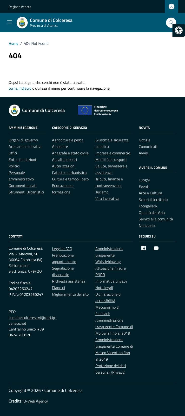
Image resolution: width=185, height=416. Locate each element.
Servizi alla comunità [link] (156, 219)
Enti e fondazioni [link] (22, 159)
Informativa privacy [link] (111, 281)
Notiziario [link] (147, 225)
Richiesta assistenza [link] (68, 281)
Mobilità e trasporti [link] (111, 159)
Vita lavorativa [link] (107, 198)
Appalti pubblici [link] (64, 159)
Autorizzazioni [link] (63, 166)
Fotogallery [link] (148, 206)
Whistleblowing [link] (108, 261)
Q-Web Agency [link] (35, 401)
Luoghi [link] (144, 180)
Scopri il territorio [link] (153, 199)
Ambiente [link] (60, 146)
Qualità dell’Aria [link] (152, 212)
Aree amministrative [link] (25, 146)
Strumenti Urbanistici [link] (26, 192)
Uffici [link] (13, 153)
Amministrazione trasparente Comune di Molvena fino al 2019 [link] (114, 326)
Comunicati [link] (148, 146)
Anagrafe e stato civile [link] (70, 153)
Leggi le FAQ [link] (62, 248)
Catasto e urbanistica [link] (69, 172)
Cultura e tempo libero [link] (70, 179)
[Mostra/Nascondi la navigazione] (10, 22)
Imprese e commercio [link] (112, 153)
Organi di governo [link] (23, 140)
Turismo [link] (101, 192)
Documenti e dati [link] (23, 185)
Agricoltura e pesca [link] (67, 140)
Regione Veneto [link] (20, 6)
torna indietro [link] (20, 88)
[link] (178, 30)
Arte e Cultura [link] (150, 193)
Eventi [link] (144, 186)
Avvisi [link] (144, 153)
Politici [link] (14, 166)
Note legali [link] (104, 288)
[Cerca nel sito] (171, 23)
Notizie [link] (144, 140)
